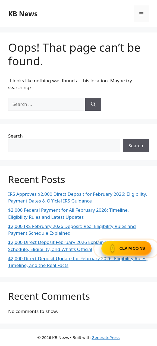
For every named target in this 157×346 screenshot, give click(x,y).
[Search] (93, 104)
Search (15, 136)
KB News (22, 13)
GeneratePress (106, 337)
